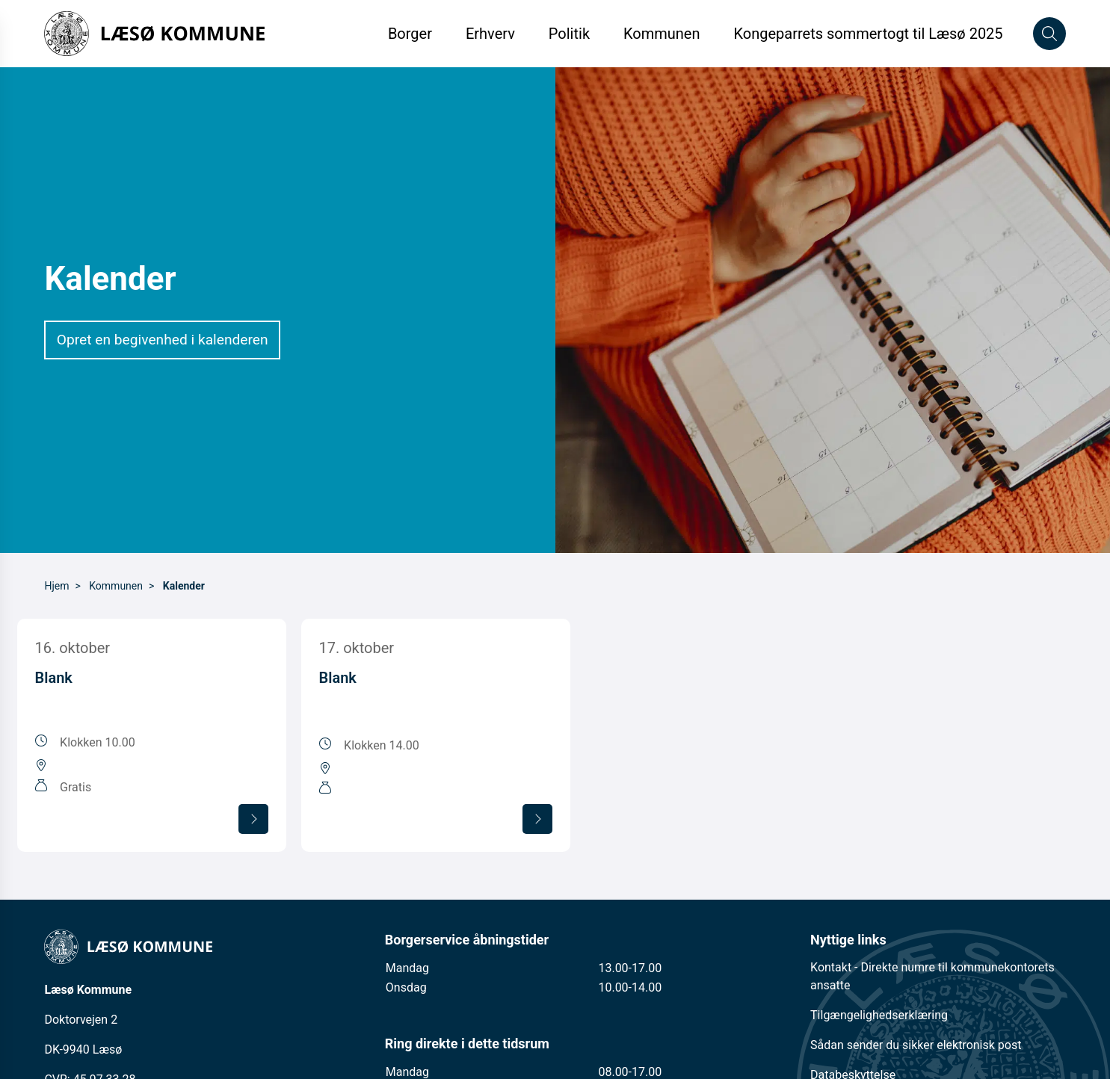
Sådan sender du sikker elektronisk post (915, 1045)
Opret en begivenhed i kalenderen (162, 339)
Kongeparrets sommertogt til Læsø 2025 (867, 34)
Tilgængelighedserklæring (879, 1015)
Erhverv (492, 34)
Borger (410, 34)
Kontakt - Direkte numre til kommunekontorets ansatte (932, 976)
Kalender (184, 586)
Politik (569, 34)
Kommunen (661, 34)
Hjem (56, 586)
